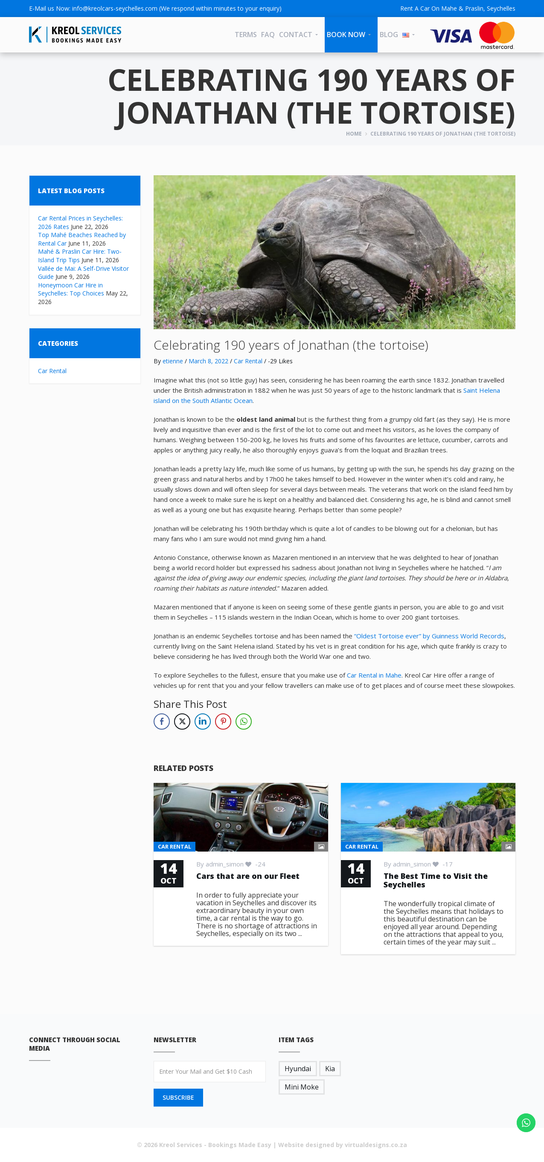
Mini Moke (302, 1087)
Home (354, 133)
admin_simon (225, 864)
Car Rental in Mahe (374, 675)
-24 (255, 864)
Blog (389, 34)
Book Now (346, 34)
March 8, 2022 (208, 361)
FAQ (268, 34)
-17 (443, 864)
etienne (173, 361)
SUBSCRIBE (178, 1097)
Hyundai (298, 1068)
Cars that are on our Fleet (248, 876)
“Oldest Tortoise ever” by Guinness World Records (429, 636)
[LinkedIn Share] (203, 721)
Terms (246, 34)
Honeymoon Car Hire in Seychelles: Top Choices (71, 289)
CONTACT (295, 34)
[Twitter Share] (182, 721)
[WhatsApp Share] (244, 721)
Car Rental (52, 371)
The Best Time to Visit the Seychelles (436, 880)
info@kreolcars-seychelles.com (114, 8)
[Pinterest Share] (223, 721)
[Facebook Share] (162, 721)
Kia (330, 1068)
